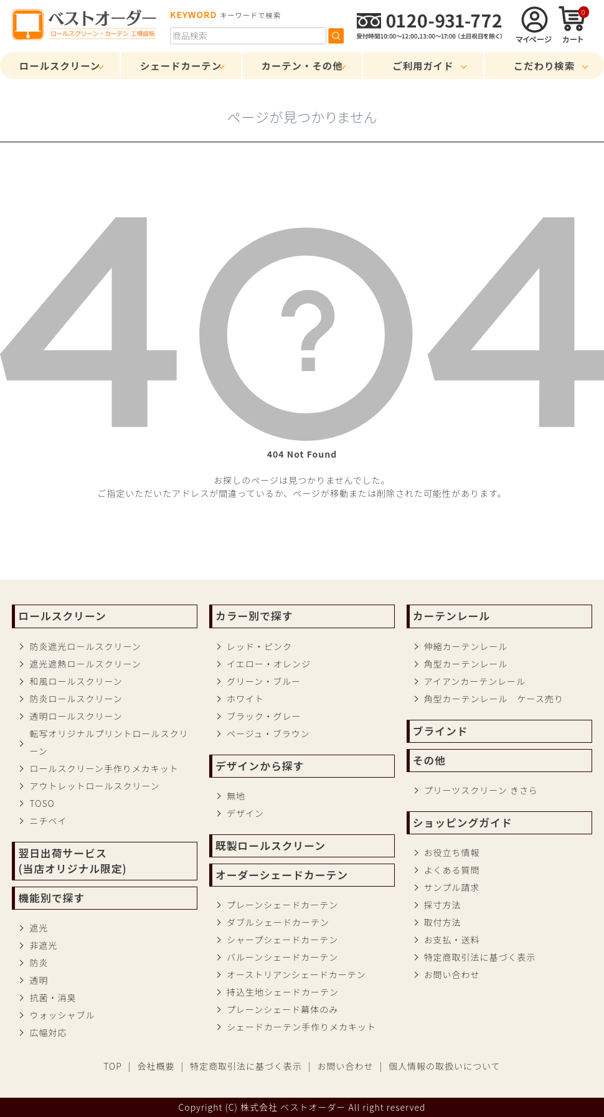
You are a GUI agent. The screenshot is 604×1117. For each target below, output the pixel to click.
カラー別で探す (254, 615)
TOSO (41, 803)
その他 (429, 760)
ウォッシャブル (62, 1015)
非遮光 (43, 945)
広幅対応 (48, 1032)
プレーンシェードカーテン (282, 904)
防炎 (38, 962)
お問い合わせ (452, 974)
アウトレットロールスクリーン (94, 786)
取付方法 (442, 922)
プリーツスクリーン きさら (481, 790)
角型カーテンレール (466, 663)
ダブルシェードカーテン (278, 922)
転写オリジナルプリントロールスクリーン (108, 742)
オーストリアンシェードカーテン (296, 974)
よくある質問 (452, 870)
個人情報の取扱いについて (445, 1066)
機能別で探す (51, 897)
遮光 (38, 927)
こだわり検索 (544, 65)
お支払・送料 (452, 939)
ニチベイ (48, 820)
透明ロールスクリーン (75, 716)
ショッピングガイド (462, 822)
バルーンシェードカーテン (282, 957)
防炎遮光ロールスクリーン (85, 646)
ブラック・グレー (264, 716)
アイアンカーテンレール (475, 681)
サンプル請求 (452, 887)
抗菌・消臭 (52, 997)
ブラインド (440, 730)
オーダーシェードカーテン (281, 874)
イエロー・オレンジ (269, 663)
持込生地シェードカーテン (283, 992)
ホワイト (245, 698)
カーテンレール (451, 615)
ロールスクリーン (59, 65)
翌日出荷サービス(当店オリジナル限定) (72, 861)
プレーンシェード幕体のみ (282, 1009)
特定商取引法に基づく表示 (480, 957)
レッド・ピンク (259, 646)
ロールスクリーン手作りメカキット (103, 768)
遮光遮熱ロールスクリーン (85, 663)
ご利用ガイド (422, 65)
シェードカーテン (181, 65)
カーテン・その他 (301, 65)
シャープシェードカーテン (282, 939)
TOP (112, 1066)
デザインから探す (259, 765)
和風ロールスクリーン (75, 681)
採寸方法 (442, 904)
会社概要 (155, 1066)
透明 (38, 980)
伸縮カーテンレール (466, 646)
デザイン (245, 813)
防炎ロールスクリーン (75, 698)
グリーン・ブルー (264, 681)
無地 (236, 795)
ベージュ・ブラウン (268, 733)
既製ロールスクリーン (270, 845)
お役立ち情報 (452, 852)
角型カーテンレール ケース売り (494, 698)
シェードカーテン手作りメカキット (301, 1026)
